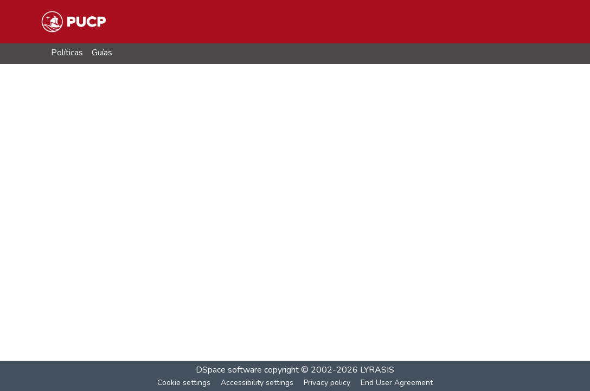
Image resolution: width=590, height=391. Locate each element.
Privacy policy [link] (327, 382)
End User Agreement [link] (397, 382)
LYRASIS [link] (377, 370)
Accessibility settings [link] (257, 382)
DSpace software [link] (229, 370)
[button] (73, 22)
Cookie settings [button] (183, 382)
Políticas (67, 53)
